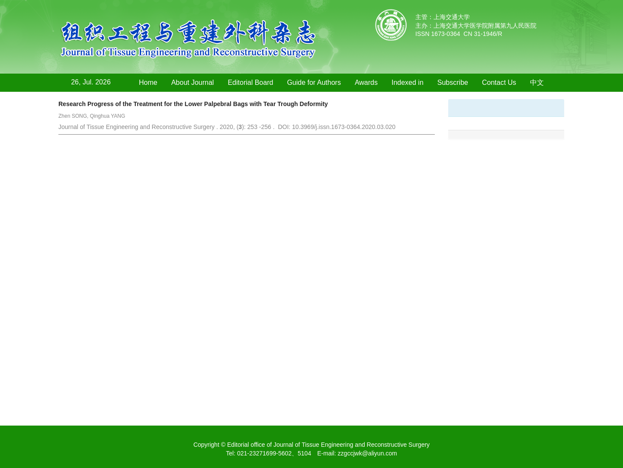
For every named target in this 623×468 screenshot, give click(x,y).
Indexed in (408, 82)
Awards (366, 82)
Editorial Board (250, 82)
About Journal (192, 82)
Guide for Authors (314, 82)
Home (148, 82)
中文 (537, 82)
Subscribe (452, 82)
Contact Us (499, 82)
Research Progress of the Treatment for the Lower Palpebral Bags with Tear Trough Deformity (193, 103)
